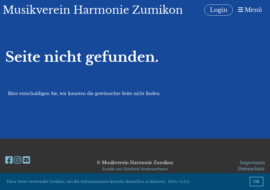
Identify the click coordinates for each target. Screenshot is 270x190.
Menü (250, 9)
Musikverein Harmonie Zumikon (93, 10)
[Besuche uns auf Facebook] (9, 160)
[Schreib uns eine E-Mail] (26, 160)
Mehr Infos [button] (178, 181)
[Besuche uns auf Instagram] (17, 160)
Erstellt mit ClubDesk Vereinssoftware (135, 169)
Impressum (252, 162)
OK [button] (256, 181)
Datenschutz (251, 168)
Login (218, 9)
